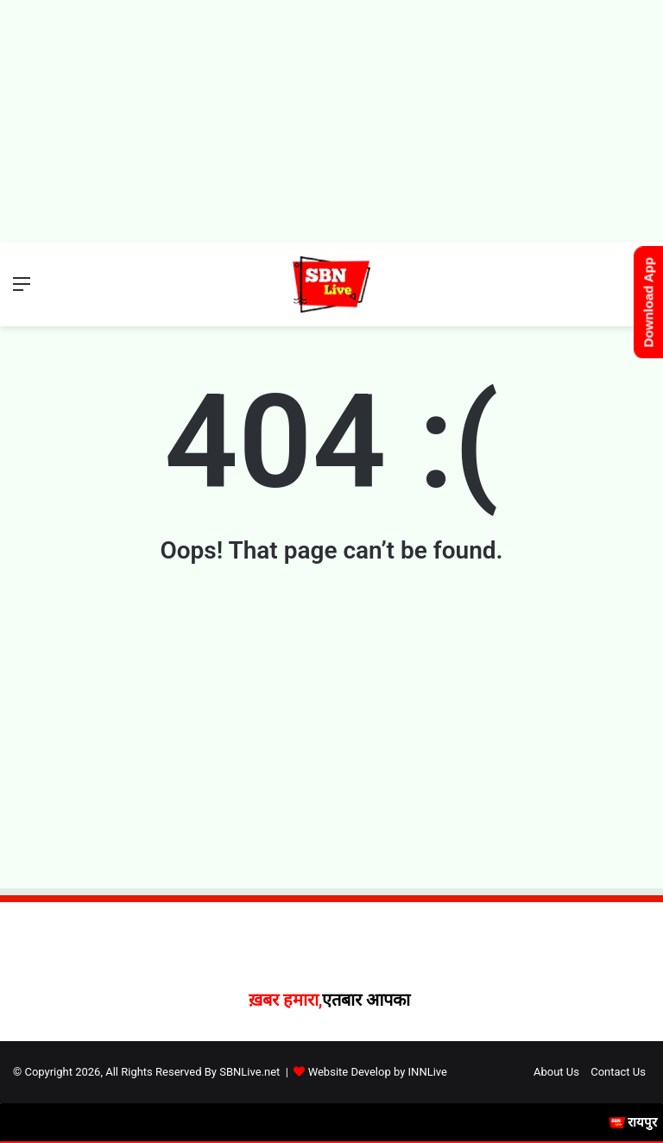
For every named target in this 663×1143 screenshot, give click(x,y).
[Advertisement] (331, 121)
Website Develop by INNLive (377, 1071)
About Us (556, 1071)
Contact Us (618, 1071)
